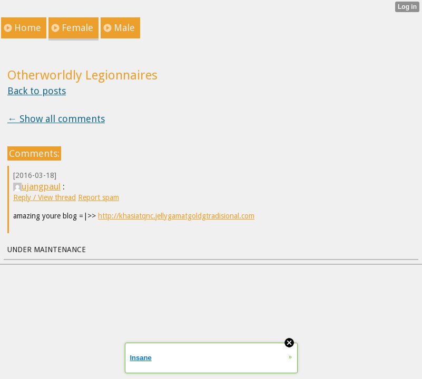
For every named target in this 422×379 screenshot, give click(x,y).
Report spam (98, 197)
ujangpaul (37, 186)
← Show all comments (56, 118)
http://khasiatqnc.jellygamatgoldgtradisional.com (176, 216)
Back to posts (36, 90)
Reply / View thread (44, 197)
